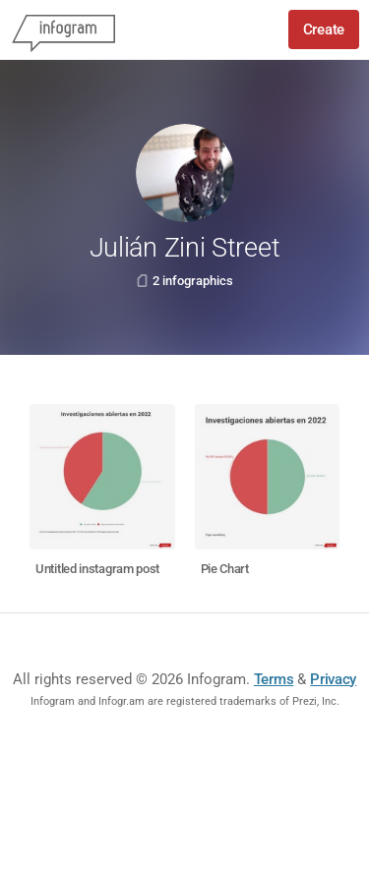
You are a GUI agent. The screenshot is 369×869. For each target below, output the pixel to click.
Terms (274, 679)
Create (323, 29)
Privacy (333, 679)
